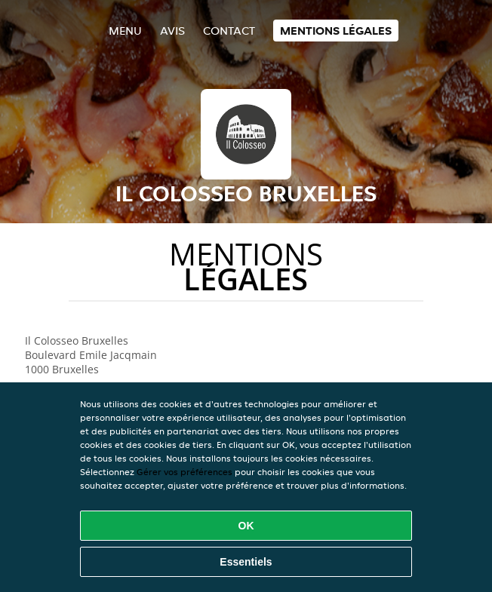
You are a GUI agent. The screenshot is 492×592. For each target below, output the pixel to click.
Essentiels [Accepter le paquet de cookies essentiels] (246, 562)
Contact (229, 30)
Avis (172, 30)
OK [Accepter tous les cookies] (246, 526)
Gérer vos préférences (184, 471)
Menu (125, 30)
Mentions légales (336, 30)
